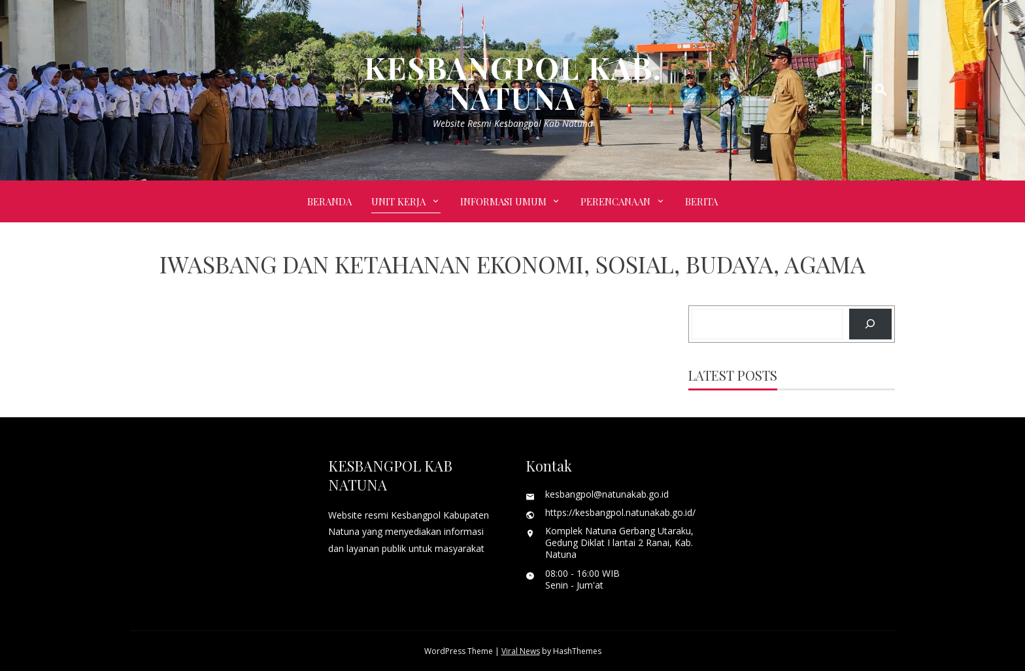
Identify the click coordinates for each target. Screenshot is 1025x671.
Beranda (329, 201)
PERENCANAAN (615, 201)
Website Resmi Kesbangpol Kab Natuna (513, 123)
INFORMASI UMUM (503, 201)
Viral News (520, 651)
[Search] (870, 324)
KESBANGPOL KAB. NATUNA (512, 82)
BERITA (701, 201)
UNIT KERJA (398, 201)
